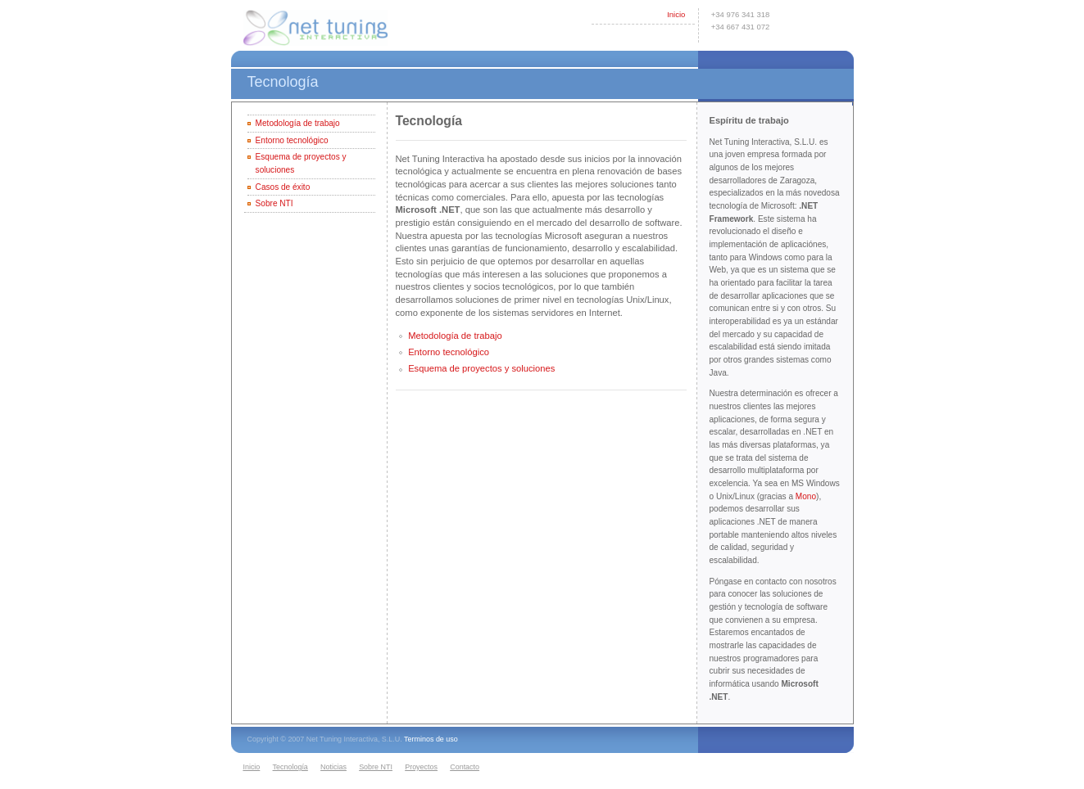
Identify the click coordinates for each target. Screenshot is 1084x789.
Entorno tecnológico (292, 140)
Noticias (333, 767)
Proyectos (421, 767)
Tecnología (290, 767)
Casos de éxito (283, 187)
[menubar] (363, 767)
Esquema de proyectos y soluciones (481, 368)
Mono (806, 496)
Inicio (676, 14)
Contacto (464, 767)
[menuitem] (255, 767)
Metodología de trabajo (298, 123)
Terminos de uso (431, 739)
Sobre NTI (274, 203)
